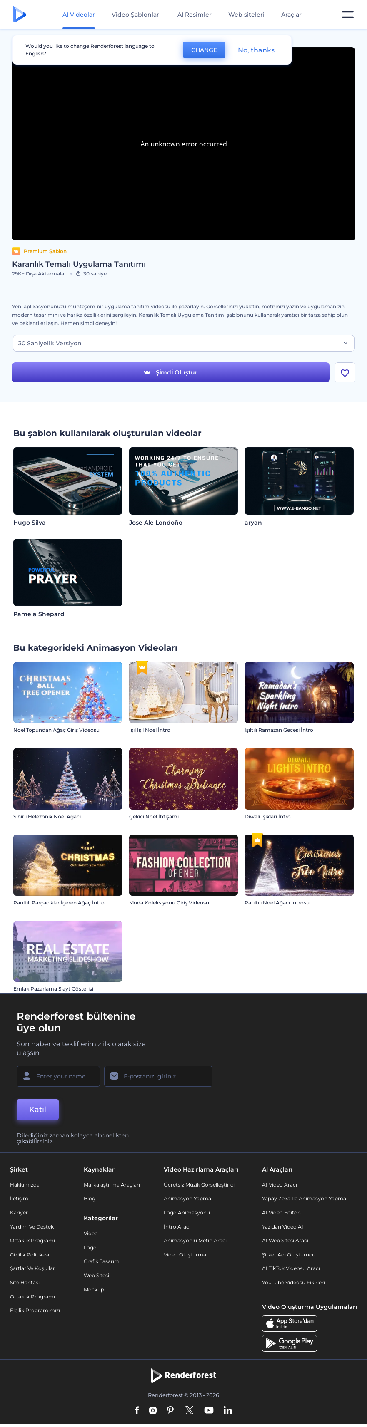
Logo (90, 1247)
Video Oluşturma (185, 1254)
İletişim (19, 1198)
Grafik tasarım (102, 1261)
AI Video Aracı (279, 1185)
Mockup (94, 1289)
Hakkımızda (25, 1185)
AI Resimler (194, 14)
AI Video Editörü (282, 1212)
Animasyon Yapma (187, 1198)
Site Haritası (25, 1282)
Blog (89, 1198)
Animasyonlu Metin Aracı (195, 1240)
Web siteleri (246, 14)
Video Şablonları (136, 14)
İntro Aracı (177, 1227)
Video (91, 1233)
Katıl (37, 1109)
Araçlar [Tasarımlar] (291, 14)
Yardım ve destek (32, 1227)
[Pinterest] (171, 1410)
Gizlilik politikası (29, 1254)
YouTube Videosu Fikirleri (293, 1282)
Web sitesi (96, 1275)
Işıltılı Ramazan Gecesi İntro (279, 730)
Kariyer (19, 1212)
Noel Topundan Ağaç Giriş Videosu (56, 730)
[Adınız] (58, 1076)
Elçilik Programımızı (35, 1310)
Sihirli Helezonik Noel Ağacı (47, 816)
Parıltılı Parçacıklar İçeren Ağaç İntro (59, 902)
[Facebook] (137, 1410)
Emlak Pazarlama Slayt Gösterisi (53, 989)
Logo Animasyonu (187, 1212)
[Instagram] (153, 1410)
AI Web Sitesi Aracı (285, 1240)
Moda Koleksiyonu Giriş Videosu (169, 902)
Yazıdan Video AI (282, 1227)
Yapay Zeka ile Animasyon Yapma (304, 1198)
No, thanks (256, 50)
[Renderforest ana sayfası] (19, 15)
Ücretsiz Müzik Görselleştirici (199, 1185)
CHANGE (204, 50)
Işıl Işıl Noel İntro (149, 730)
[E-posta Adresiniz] (158, 1076)
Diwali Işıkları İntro (268, 816)
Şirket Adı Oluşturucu (288, 1254)
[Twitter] (189, 1410)
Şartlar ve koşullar (32, 1268)
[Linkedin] (228, 1410)
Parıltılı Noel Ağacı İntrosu (277, 902)
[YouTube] (209, 1410)
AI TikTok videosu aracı (291, 1268)
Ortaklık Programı (32, 1240)
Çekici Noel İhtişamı (154, 816)
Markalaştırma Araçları (112, 1185)
